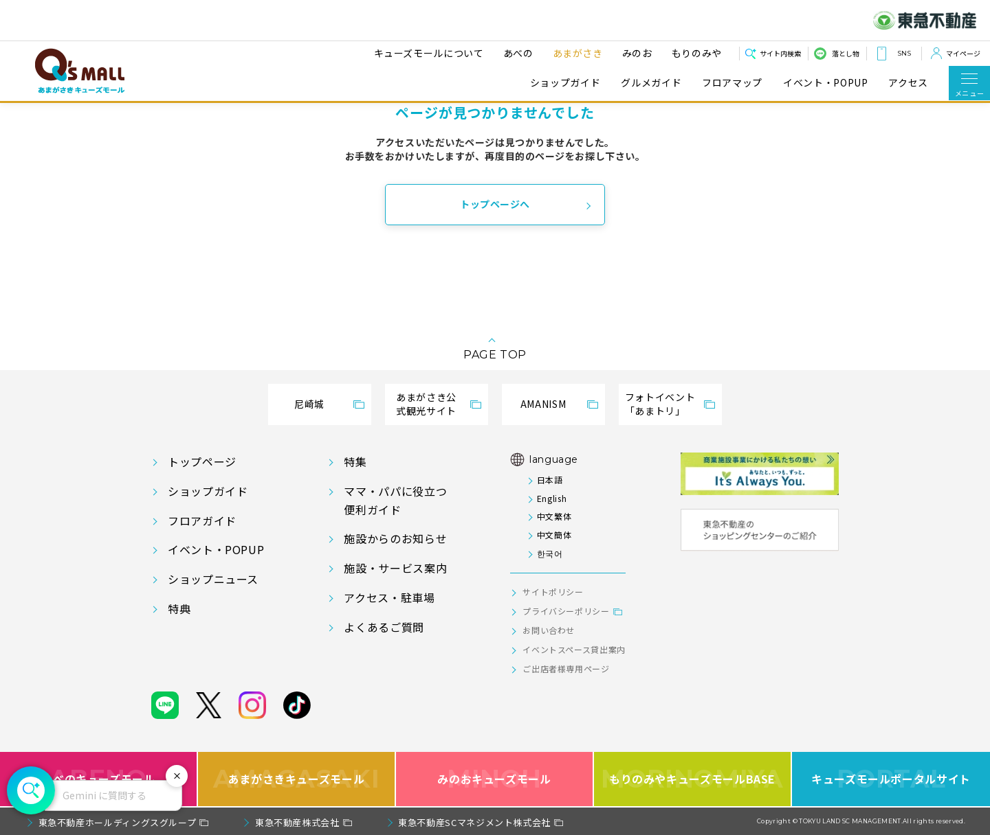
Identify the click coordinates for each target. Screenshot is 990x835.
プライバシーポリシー (565, 611)
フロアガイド (202, 520)
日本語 (550, 479)
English (551, 498)
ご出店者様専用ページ (565, 668)
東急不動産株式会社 (297, 822)
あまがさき (576, 53)
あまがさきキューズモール (296, 779)
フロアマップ (732, 82)
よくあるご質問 (384, 627)
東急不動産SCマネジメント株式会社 (474, 822)
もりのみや (695, 53)
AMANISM (543, 404)
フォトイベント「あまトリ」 (660, 404)
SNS (904, 53)
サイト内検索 (780, 53)
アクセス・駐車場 (389, 597)
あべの (516, 53)
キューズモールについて (427, 53)
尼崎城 (309, 404)
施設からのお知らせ (395, 538)
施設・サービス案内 (395, 568)
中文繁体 (554, 516)
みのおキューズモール (494, 779)
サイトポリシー (552, 591)
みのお (635, 53)
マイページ (963, 53)
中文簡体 (554, 534)
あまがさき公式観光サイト (426, 404)
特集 (355, 461)
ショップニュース (213, 579)
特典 (179, 608)
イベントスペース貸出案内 (574, 649)
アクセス (908, 82)
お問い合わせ (548, 630)
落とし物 (845, 53)
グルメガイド (651, 82)
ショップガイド (565, 82)
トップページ (202, 461)
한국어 (550, 553)
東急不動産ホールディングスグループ (117, 822)
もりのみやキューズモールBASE (692, 779)
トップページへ (495, 204)
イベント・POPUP (825, 82)
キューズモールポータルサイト (891, 779)
